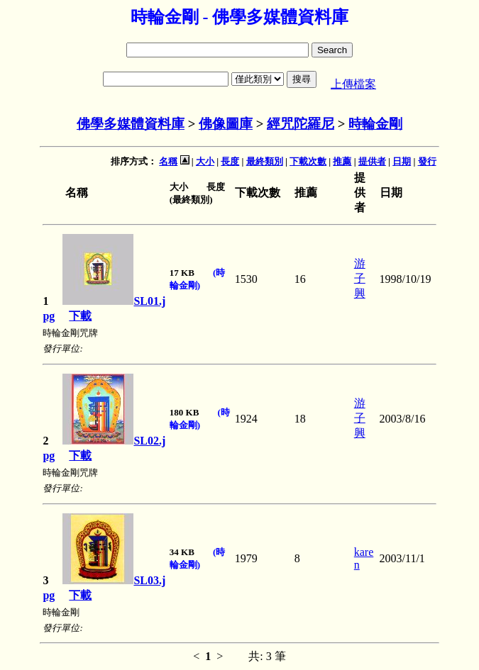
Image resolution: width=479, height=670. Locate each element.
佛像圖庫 (226, 123)
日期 (401, 161)
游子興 (359, 278)
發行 (427, 161)
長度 (230, 161)
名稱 (168, 161)
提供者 (372, 161)
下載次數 (308, 161)
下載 (80, 316)
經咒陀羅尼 (300, 123)
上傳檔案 (353, 84)
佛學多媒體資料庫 (131, 123)
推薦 (342, 161)
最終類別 (264, 161)
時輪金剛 (375, 123)
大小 (205, 161)
